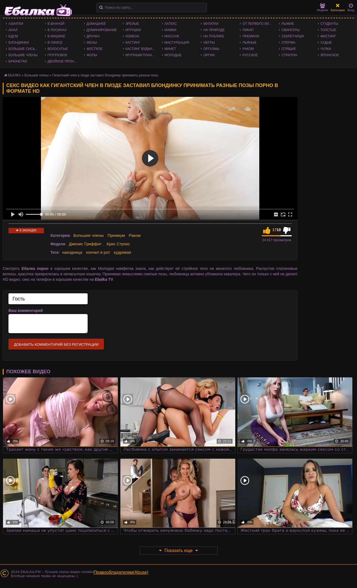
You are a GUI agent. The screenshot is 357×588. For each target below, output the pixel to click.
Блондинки (18, 42)
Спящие (288, 49)
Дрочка (93, 36)
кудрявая (122, 252)
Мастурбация (177, 42)
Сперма (288, 42)
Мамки (171, 30)
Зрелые (132, 24)
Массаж (172, 36)
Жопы (92, 55)
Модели (322, 7)
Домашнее (96, 24)
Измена (132, 36)
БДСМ (13, 36)
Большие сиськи (23, 49)
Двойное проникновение (64, 61)
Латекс (171, 24)
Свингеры (290, 30)
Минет (170, 49)
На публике (213, 36)
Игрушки (133, 30)
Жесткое (95, 49)
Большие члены (23, 55)
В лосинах (57, 30)
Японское (329, 55)
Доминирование (102, 30)
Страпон (289, 55)
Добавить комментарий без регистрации (56, 344)
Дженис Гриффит (85, 243)
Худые (326, 42)
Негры (209, 42)
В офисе (55, 42)
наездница (72, 252)
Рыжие (287, 24)
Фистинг (328, 36)
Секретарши (292, 36)
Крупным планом (141, 55)
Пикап (248, 30)
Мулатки (210, 24)
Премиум (250, 36)
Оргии (209, 55)
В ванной (55, 24)
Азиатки (15, 24)
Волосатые (57, 49)
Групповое (57, 55)
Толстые (328, 30)
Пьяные (249, 42)
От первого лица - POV (259, 24)
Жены (92, 42)
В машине (56, 36)
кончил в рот (98, 252)
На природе (214, 30)
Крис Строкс (118, 243)
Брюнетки (17, 61)
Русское (250, 55)
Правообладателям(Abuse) (121, 572)
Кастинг (133, 42)
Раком (248, 49)
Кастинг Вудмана (141, 49)
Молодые (173, 55)
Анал (12, 30)
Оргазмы (211, 49)
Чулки (325, 49)
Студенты (329, 24)
